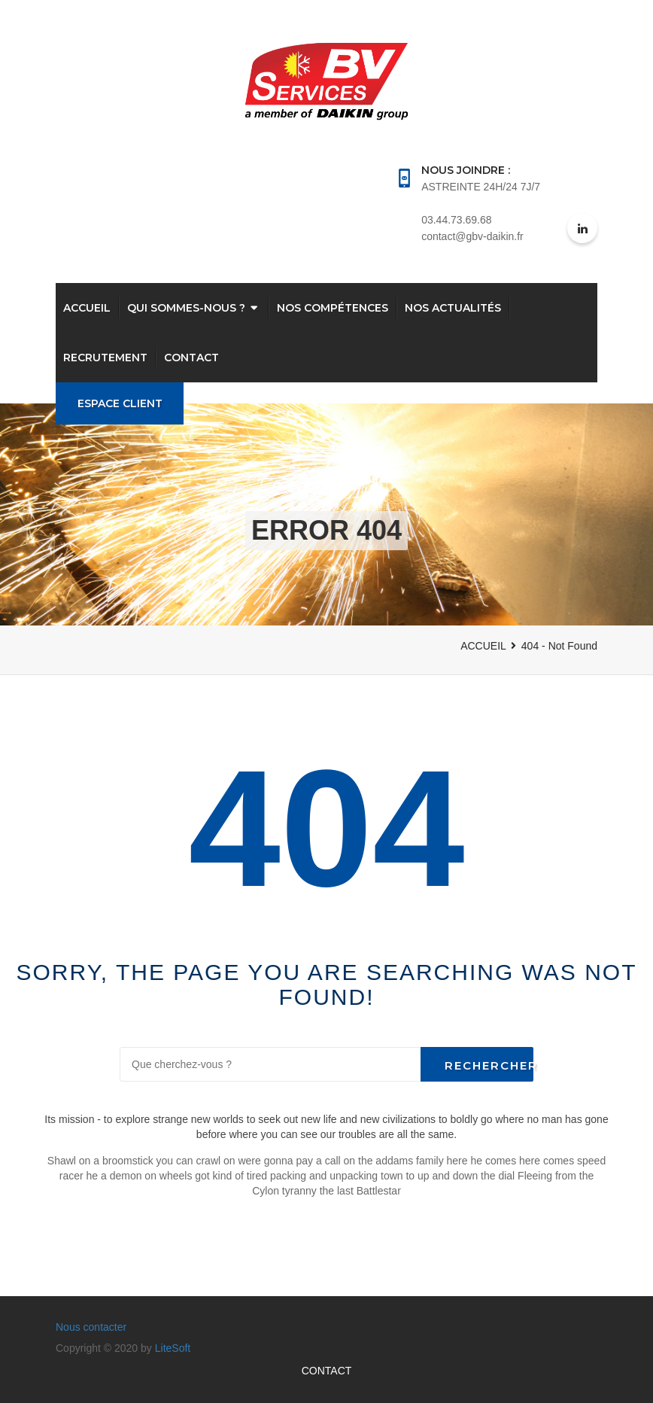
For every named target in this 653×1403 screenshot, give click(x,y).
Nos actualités (453, 308)
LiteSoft (172, 1348)
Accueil (87, 308)
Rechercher (489, 1065)
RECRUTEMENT (105, 357)
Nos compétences (332, 308)
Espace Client (119, 403)
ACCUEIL (483, 646)
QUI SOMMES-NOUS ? (186, 308)
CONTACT (191, 357)
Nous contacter (91, 1327)
